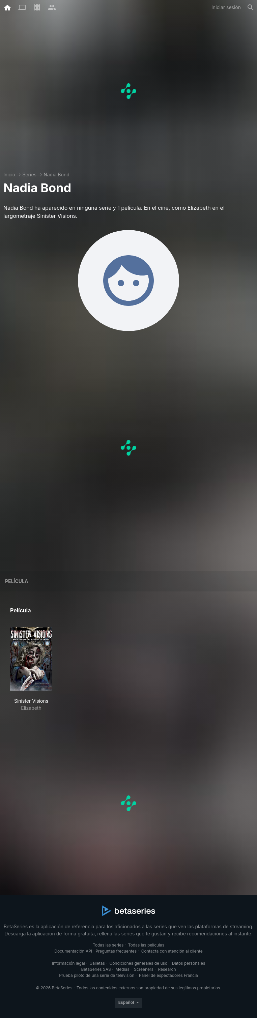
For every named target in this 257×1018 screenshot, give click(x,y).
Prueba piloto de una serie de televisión (96, 975)
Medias (122, 969)
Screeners (143, 969)
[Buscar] (250, 7)
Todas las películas (146, 945)
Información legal (68, 963)
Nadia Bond (56, 174)
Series (29, 174)
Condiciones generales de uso (138, 963)
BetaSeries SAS (96, 969)
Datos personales (188, 963)
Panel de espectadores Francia (168, 975)
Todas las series (108, 945)
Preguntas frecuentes (116, 951)
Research (167, 969)
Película (16, 581)
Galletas (97, 963)
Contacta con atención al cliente (172, 951)
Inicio (9, 174)
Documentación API (73, 951)
